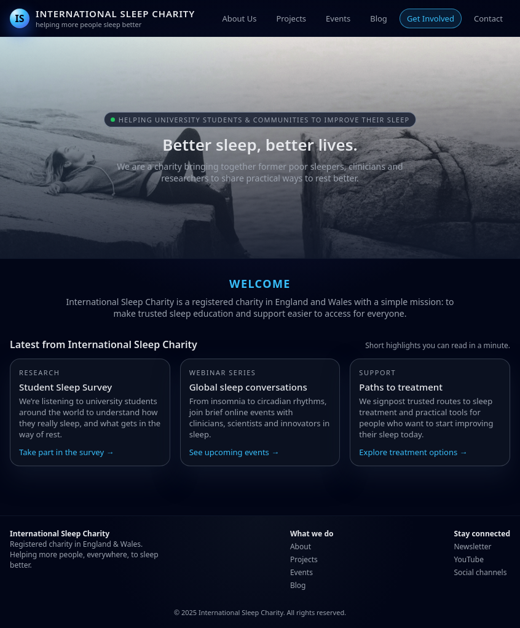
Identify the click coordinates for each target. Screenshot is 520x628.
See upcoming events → (234, 452)
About (300, 546)
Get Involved (430, 18)
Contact (488, 18)
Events (338, 18)
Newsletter (472, 546)
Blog (378, 18)
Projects (291, 18)
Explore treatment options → (413, 452)
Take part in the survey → (66, 452)
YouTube (469, 559)
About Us (239, 18)
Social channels (480, 572)
